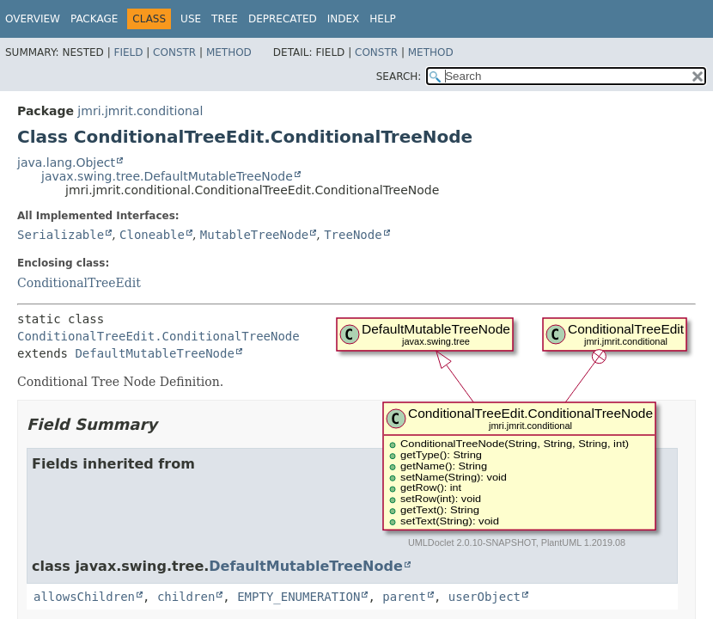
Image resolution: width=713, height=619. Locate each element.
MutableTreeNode (254, 235)
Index (343, 19)
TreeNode (352, 235)
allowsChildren (84, 597)
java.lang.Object (66, 162)
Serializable (60, 235)
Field (128, 52)
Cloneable (152, 235)
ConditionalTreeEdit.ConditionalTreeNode (158, 336)
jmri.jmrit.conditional (140, 111)
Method (229, 52)
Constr (174, 52)
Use (190, 19)
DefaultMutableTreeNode (154, 353)
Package (94, 19)
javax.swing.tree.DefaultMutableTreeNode (167, 176)
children (186, 597)
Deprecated (282, 19)
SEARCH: (399, 76)
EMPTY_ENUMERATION (298, 597)
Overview (32, 19)
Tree (224, 19)
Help (382, 19)
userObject (484, 597)
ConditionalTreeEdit (79, 283)
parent (404, 597)
